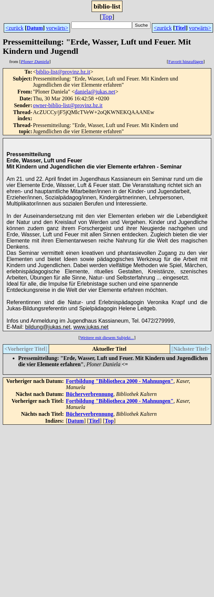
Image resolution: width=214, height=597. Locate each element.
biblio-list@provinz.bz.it (63, 72)
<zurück (14, 28)
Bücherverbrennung (89, 394)
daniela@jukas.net (95, 92)
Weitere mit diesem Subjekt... (107, 337)
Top (107, 16)
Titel (180, 28)
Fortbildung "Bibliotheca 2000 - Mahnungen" (120, 381)
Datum (35, 28)
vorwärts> (57, 28)
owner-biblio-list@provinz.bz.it (68, 105)
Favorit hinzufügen (185, 61)
